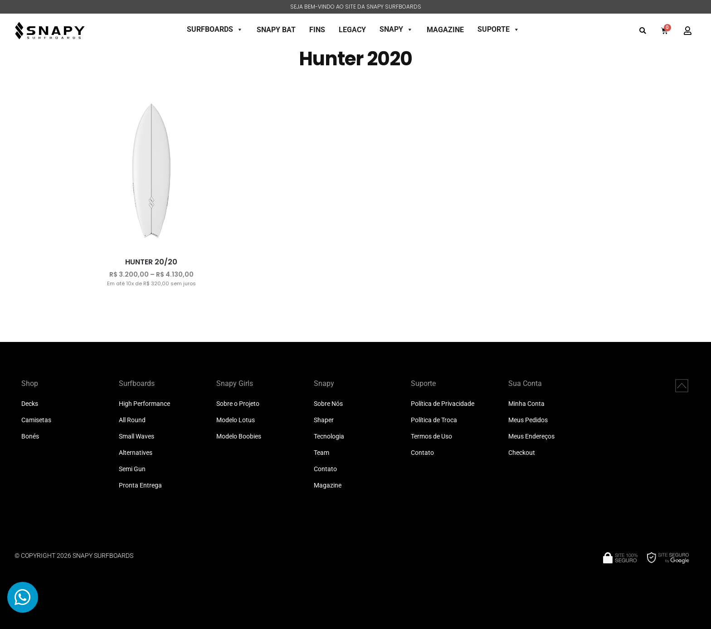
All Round (132, 420)
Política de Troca (434, 420)
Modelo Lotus (235, 420)
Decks (29, 404)
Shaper (324, 420)
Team (321, 453)
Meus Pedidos (528, 420)
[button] (642, 30)
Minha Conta (526, 404)
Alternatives (135, 453)
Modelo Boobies (238, 436)
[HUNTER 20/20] (151, 171)
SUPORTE (498, 29)
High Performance (144, 404)
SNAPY (396, 29)
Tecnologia (329, 436)
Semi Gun (132, 469)
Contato (325, 469)
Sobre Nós (328, 404)
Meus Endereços (531, 436)
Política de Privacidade (442, 404)
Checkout (521, 453)
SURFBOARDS (215, 29)
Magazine (327, 485)
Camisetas (36, 420)
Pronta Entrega (140, 485)
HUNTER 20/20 (151, 262)
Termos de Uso (431, 436)
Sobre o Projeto (237, 404)
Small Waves (136, 436)
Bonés (30, 436)
